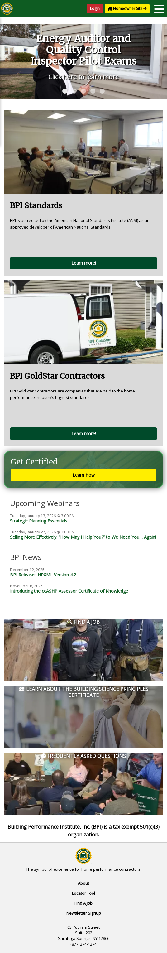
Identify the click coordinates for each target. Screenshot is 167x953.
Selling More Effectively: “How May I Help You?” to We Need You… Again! (83, 537)
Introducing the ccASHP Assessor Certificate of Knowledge (69, 591)
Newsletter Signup (83, 913)
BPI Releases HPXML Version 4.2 (43, 575)
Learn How (84, 475)
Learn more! (83, 263)
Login (95, 8)
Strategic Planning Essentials (38, 521)
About (83, 883)
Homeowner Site (127, 8)
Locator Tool (83, 893)
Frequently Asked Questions (83, 756)
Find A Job (83, 903)
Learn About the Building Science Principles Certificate (83, 692)
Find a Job (83, 622)
